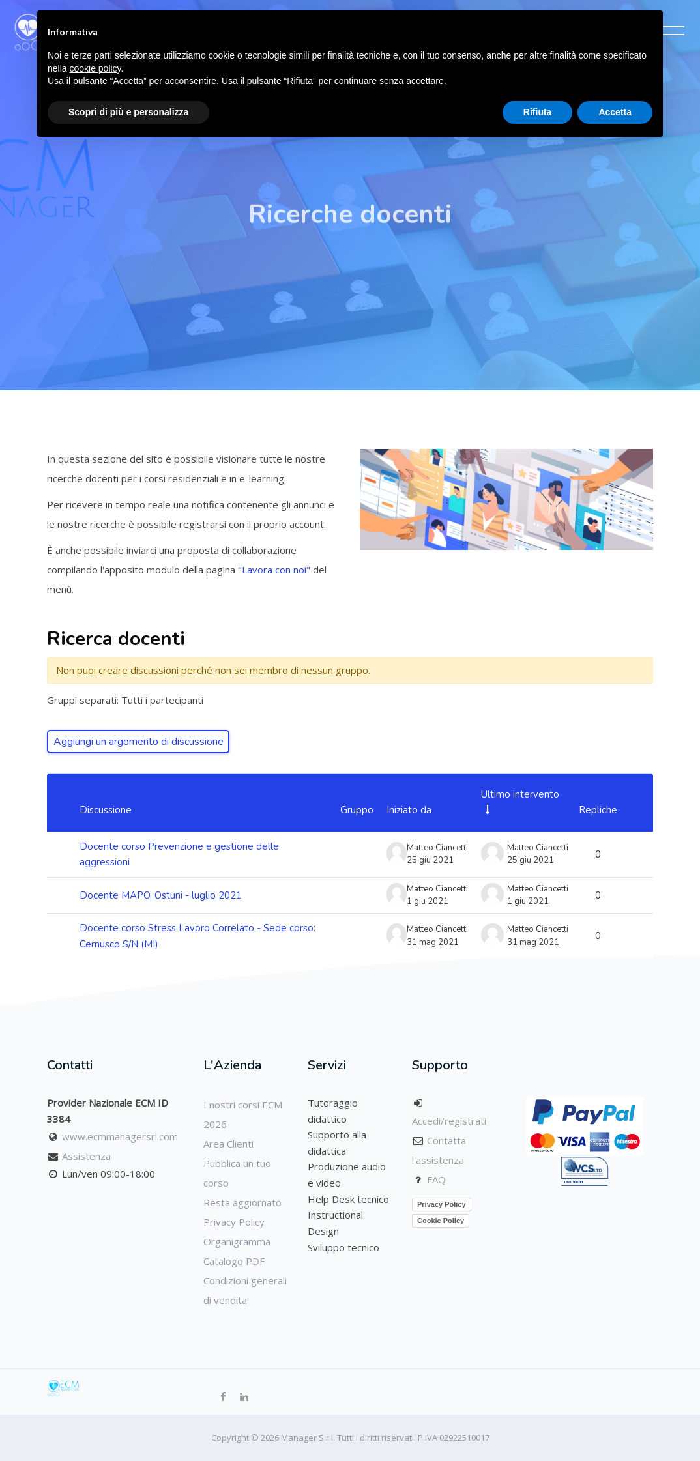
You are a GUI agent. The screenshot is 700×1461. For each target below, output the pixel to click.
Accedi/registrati (449, 1120)
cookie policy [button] (95, 68)
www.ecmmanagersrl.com (120, 1136)
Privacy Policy (234, 1221)
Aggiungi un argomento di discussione (138, 741)
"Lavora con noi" (275, 569)
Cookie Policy (440, 1220)
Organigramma (236, 1241)
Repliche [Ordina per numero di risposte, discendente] (598, 810)
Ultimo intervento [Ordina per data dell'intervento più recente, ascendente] (520, 794)
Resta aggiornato (242, 1202)
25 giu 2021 (530, 860)
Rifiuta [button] (537, 112)
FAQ (436, 1179)
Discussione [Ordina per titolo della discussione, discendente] (106, 810)
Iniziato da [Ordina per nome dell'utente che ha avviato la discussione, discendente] (408, 810)
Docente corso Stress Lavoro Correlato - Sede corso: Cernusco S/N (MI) (197, 936)
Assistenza (86, 1156)
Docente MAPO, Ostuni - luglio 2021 (161, 895)
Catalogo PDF (234, 1260)
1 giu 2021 (528, 901)
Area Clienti (228, 1143)
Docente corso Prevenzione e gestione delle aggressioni (179, 854)
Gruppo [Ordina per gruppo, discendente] (356, 810)
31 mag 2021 (533, 942)
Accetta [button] (615, 112)
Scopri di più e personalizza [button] (128, 112)
